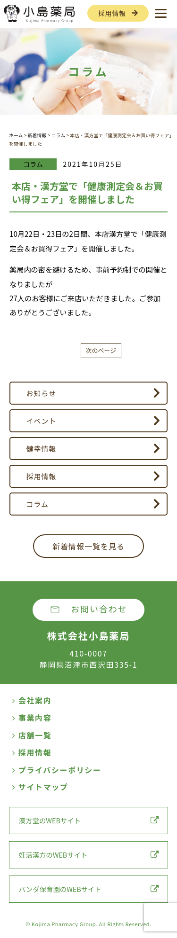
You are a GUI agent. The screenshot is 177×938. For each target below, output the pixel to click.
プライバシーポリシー (56, 769)
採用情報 (112, 13)
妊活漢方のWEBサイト (89, 855)
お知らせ (41, 393)
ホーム (16, 135)
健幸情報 (41, 448)
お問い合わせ (99, 608)
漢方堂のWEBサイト (89, 820)
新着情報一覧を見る (88, 546)
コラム (58, 135)
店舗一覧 (31, 735)
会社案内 (31, 700)
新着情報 (36, 135)
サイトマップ (40, 786)
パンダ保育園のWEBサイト (89, 889)
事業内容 (31, 717)
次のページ (101, 350)
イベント (41, 421)
